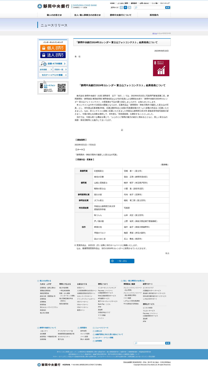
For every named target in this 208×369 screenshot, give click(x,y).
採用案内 (83, 328)
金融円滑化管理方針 (99, 354)
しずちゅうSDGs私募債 (132, 301)
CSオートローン (82, 307)
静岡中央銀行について (48, 328)
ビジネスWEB (147, 308)
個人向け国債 (44, 313)
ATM (99, 307)
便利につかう (103, 284)
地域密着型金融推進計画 (66, 334)
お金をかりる (82, 284)
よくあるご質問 (122, 3)
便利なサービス (148, 304)
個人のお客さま (45, 281)
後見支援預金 (63, 304)
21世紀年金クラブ (104, 312)
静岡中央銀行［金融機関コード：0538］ (67, 6)
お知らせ (98, 331)
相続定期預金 (44, 293)
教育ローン (81, 310)
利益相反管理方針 (145, 352)
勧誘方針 (124, 352)
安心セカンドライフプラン (49, 307)
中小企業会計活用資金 (131, 304)
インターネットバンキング (107, 287)
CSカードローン (82, 304)
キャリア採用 (84, 334)
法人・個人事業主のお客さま (134, 281)
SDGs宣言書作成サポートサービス (154, 296)
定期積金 (43, 301)
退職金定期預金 (45, 290)
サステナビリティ (64, 336)
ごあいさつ (44, 331)
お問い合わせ (144, 3)
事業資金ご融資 (129, 284)
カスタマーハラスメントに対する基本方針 (112, 356)
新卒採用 (83, 331)
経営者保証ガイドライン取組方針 (80, 354)
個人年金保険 (63, 287)
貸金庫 (100, 309)
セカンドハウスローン (84, 296)
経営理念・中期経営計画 (48, 336)
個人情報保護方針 (113, 352)
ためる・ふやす (45, 284)
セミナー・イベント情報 (104, 338)
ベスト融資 (127, 298)
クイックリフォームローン (86, 299)
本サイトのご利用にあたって (66, 352)
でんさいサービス (149, 310)
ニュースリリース (101, 328)
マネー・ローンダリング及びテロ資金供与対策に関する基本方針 (74, 356)
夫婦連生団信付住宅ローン (86, 293)
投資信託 (43, 310)
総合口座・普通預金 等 (47, 296)
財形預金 (43, 304)
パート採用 (84, 336)
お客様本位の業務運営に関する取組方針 (91, 352)
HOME (112, 3)
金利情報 (98, 341)
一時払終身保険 (64, 290)
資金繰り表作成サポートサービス (154, 293)
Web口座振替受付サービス (107, 296)
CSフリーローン (82, 301)
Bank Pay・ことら (104, 304)
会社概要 (43, 334)
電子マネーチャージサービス (107, 301)
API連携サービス (103, 298)
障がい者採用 (84, 339)
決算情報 (43, 339)
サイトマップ (164, 3)
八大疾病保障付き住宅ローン (87, 290)
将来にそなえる (65, 284)
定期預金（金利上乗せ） (48, 287)
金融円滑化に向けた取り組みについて (109, 334)
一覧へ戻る (122, 261)
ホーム (154, 33)
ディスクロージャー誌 (65, 331)
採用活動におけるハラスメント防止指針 (141, 356)
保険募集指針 (132, 352)
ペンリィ (101, 318)
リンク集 (154, 3)
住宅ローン (81, 287)
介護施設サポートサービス (152, 290)
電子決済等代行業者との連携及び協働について (124, 354)
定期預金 (43, 299)
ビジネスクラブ (148, 287)
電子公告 (61, 339)
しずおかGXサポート (150, 299)
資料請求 (134, 3)
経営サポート (148, 284)
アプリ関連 (101, 315)
